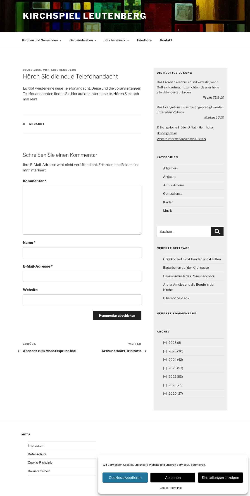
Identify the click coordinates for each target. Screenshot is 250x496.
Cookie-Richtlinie (171, 487)
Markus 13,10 (214, 117)
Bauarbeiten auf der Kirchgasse (186, 267)
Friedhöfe (144, 40)
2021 (172, 385)
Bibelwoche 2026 (176, 298)
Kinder (168, 202)
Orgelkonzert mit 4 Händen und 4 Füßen (192, 259)
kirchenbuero (64, 69)
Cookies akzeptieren (125, 478)
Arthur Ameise (173, 185)
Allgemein (170, 168)
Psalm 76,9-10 (213, 97)
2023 (172, 368)
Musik (167, 210)
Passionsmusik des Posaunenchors (188, 276)
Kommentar (34, 181)
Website (30, 290)
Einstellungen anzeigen (220, 478)
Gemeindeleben (83, 40)
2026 (172, 342)
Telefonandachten (38, 94)
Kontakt (166, 40)
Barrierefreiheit (39, 471)
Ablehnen (173, 478)
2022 (172, 376)
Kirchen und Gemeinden (42, 40)
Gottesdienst (172, 193)
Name (29, 242)
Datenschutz (37, 454)
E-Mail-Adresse (38, 266)
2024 (172, 359)
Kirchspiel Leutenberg (85, 16)
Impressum (36, 445)
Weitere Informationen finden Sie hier (181, 139)
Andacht (37, 124)
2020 (173, 393)
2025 (172, 351)
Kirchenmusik (117, 40)
